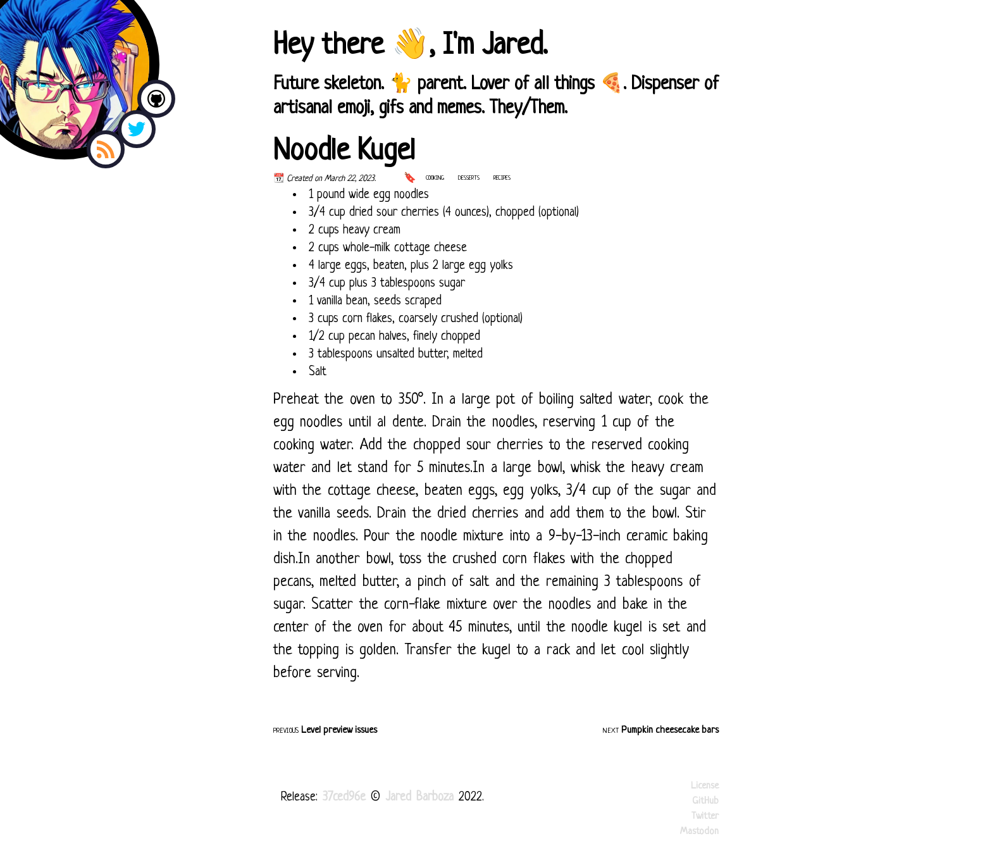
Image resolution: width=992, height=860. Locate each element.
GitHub (705, 801)
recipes (502, 178)
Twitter (705, 816)
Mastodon (699, 831)
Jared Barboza (422, 797)
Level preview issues (339, 730)
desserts (469, 178)
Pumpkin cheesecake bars (670, 730)
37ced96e (344, 797)
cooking (435, 178)
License (705, 786)
